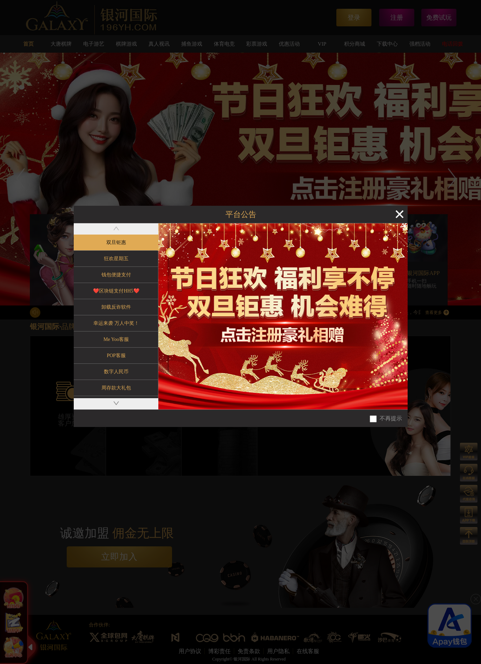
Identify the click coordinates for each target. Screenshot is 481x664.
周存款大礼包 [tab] (116, 387)
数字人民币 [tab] (116, 371)
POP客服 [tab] (116, 355)
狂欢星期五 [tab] (116, 258)
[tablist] (116, 316)
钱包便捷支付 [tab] (116, 274)
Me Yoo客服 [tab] (116, 339)
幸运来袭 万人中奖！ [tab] (116, 323)
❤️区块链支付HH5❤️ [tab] (116, 291)
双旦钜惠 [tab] (116, 242)
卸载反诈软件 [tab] (116, 307)
